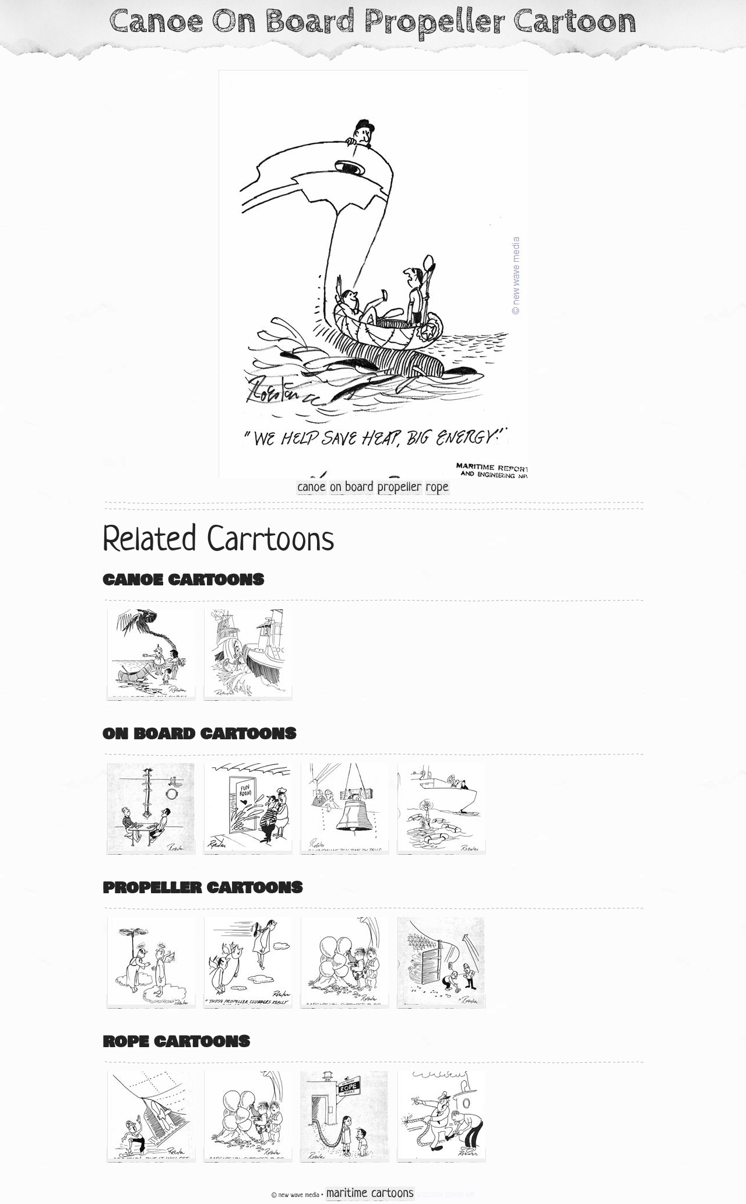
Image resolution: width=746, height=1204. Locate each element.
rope (437, 487)
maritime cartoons (369, 1194)
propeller (399, 487)
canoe (311, 487)
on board (351, 487)
